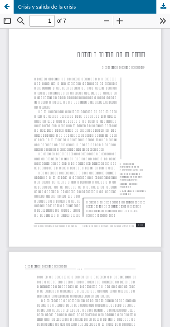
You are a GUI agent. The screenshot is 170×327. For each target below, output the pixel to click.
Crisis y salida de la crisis (47, 6)
